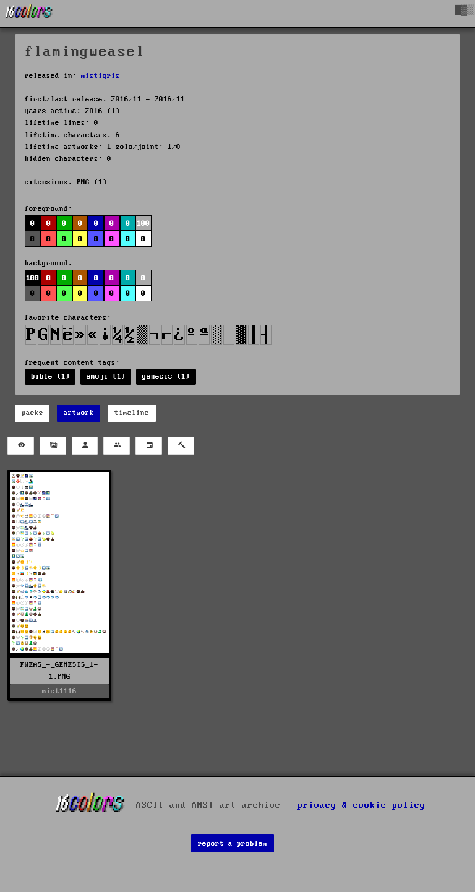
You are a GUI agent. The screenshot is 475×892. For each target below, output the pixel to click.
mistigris (100, 76)
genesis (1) (166, 376)
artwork (79, 413)
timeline (131, 413)
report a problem (232, 843)
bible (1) (50, 376)
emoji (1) (106, 376)
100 (143, 224)
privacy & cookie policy (361, 805)
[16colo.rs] (29, 13)
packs (32, 413)
